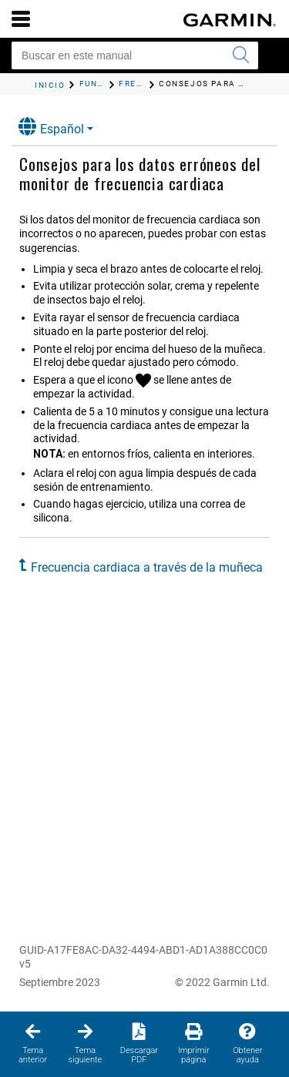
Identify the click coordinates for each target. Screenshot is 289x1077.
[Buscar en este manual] (135, 55)
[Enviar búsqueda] (240, 55)
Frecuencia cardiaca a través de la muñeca (147, 567)
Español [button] (51, 126)
